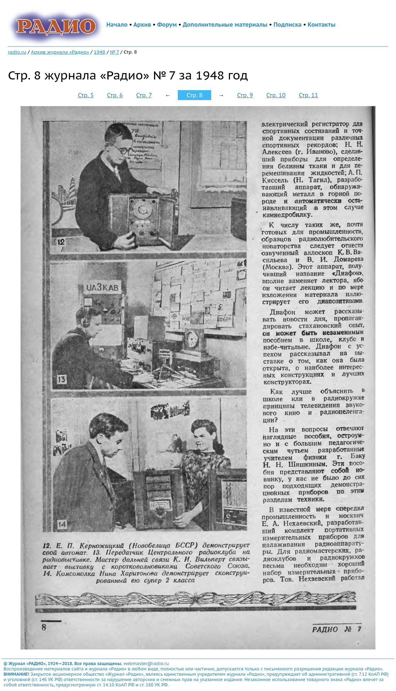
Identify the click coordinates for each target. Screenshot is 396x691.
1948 (99, 52)
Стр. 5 (86, 95)
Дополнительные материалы (225, 24)
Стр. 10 (275, 95)
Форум (167, 24)
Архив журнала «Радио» (60, 52)
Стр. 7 (144, 95)
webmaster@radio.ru (146, 663)
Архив (142, 24)
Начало (117, 24)
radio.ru (17, 52)
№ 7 (114, 52)
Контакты (321, 24)
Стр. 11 (308, 95)
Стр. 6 (115, 95)
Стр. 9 (245, 95)
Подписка (288, 24)
